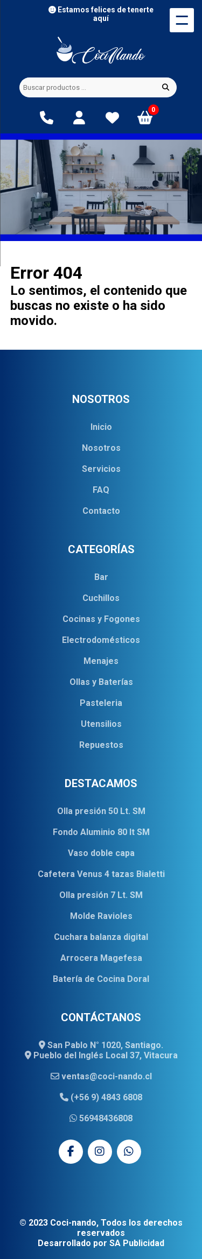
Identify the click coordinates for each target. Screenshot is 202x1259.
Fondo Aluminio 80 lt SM (101, 832)
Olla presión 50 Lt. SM (101, 811)
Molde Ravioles (101, 916)
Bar (101, 577)
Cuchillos (101, 598)
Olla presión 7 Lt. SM (101, 895)
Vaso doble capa (101, 853)
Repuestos (101, 745)
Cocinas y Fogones (101, 619)
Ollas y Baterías (101, 682)
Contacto (101, 511)
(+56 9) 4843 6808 (101, 1097)
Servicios (101, 469)
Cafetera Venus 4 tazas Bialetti (101, 874)
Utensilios (101, 724)
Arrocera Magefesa (101, 958)
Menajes (101, 661)
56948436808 (101, 1118)
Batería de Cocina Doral (101, 979)
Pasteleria (101, 703)
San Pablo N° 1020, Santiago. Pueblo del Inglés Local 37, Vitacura (101, 1050)
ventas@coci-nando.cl (101, 1076)
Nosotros (101, 448)
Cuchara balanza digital (101, 937)
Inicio (101, 427)
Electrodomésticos (101, 640)
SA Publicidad (136, 1243)
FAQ (101, 490)
